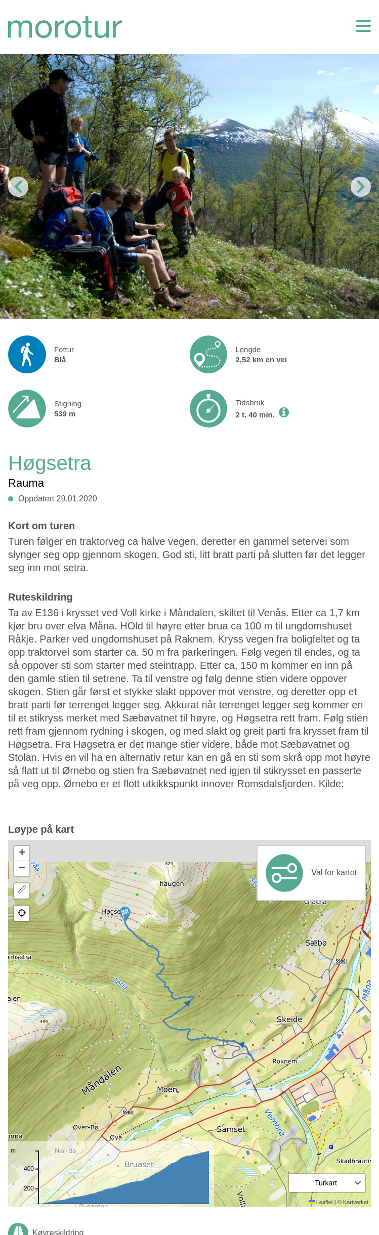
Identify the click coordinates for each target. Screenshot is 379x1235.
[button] (125, 915)
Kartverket (355, 1202)
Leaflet (321, 1202)
